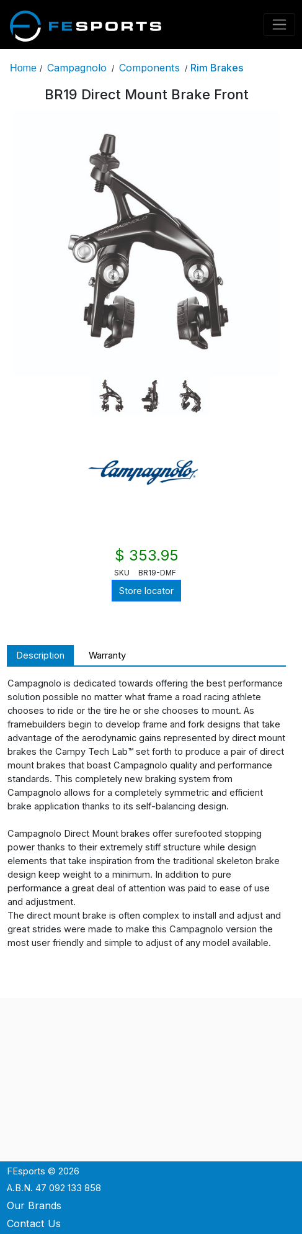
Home (23, 67)
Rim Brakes (217, 67)
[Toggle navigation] (280, 24)
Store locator (146, 591)
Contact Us (34, 1223)
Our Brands (34, 1205)
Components (149, 67)
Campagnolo (77, 67)
